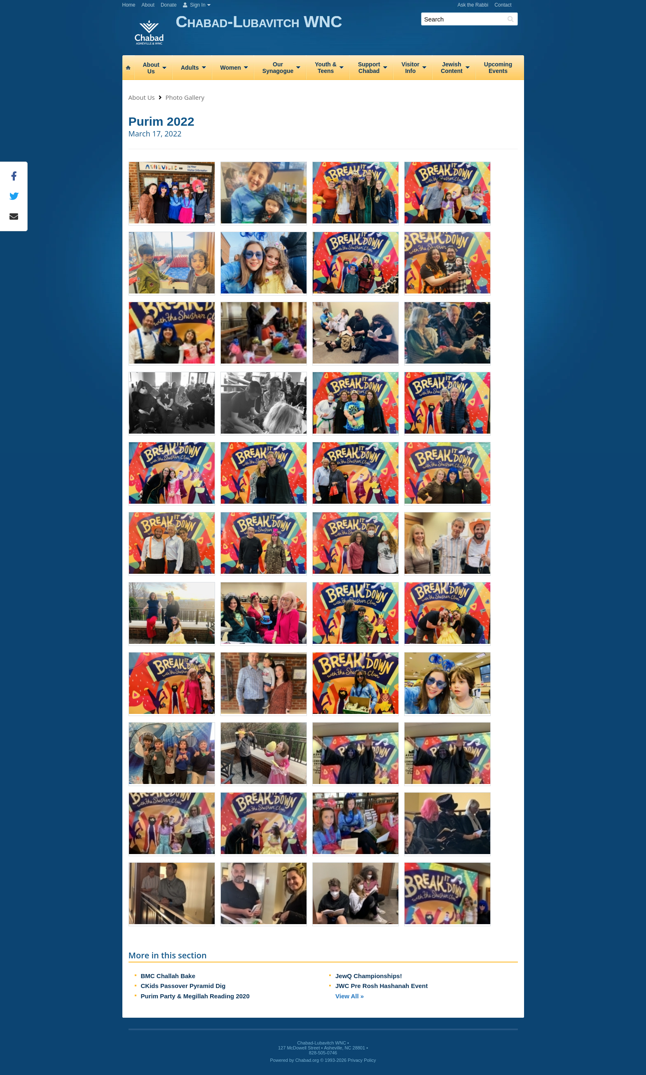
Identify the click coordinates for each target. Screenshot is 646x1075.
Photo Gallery (185, 97)
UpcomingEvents (498, 67)
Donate (169, 5)
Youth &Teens (326, 67)
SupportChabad (369, 67)
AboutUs (151, 68)
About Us (142, 97)
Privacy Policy (362, 1060)
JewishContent (452, 67)
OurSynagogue (277, 67)
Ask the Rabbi (472, 5)
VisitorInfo (410, 67)
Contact (502, 5)
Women (230, 67)
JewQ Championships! (368, 975)
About (148, 5)
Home (129, 5)
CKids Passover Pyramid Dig (183, 985)
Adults (190, 67)
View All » (349, 996)
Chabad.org (307, 1060)
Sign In (194, 5)
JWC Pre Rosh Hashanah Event (381, 985)
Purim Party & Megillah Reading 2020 (195, 996)
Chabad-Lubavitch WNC (350, 32)
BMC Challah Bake (168, 975)
